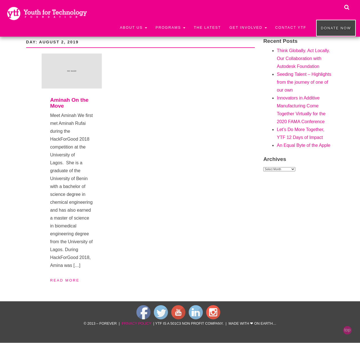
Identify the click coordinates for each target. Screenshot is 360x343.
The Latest (207, 27)
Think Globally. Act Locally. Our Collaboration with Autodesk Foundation (303, 58)
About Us (133, 27)
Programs (170, 27)
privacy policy (136, 323)
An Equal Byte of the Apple (303, 145)
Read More (65, 280)
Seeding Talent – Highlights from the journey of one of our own (304, 82)
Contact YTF (290, 27)
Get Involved (248, 27)
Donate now (336, 28)
